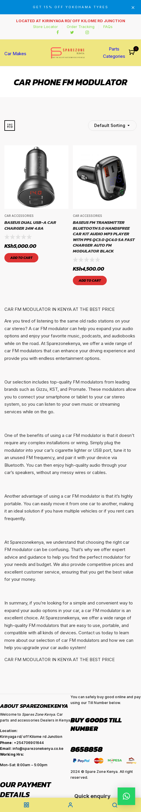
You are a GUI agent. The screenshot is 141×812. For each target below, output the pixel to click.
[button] (132, 52)
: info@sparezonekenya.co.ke (31, 748)
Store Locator (45, 26)
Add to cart (21, 257)
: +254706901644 (22, 742)
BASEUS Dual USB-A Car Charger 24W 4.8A (30, 225)
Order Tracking (80, 26)
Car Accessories (19, 215)
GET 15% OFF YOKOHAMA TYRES (71, 7)
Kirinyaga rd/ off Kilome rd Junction (31, 736)
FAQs (108, 26)
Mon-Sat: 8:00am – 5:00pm (23, 765)
